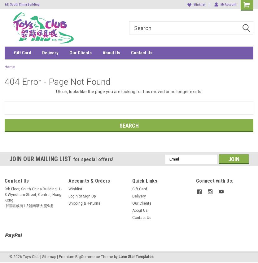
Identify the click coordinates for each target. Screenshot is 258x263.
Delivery (50, 53)
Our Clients (80, 53)
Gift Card (22, 53)
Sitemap (49, 257)
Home (10, 67)
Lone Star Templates (136, 257)
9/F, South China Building (22, 4)
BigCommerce (87, 257)
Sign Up (89, 196)
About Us (111, 53)
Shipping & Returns (84, 203)
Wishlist (196, 5)
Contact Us (141, 53)
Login (73, 196)
